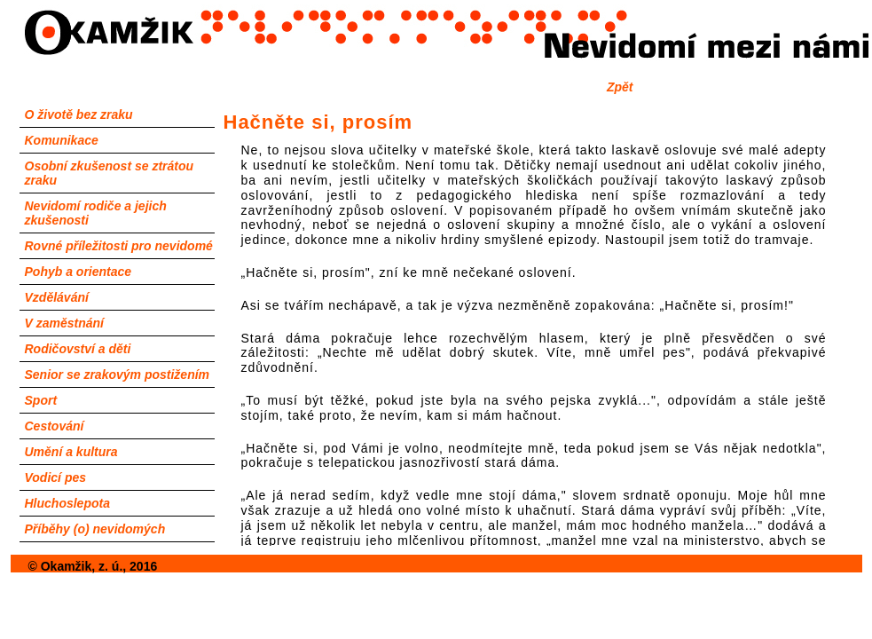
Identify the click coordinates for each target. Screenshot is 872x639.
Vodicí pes (56, 477)
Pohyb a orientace (78, 271)
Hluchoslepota (67, 503)
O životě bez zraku (79, 114)
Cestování (54, 426)
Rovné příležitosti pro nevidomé (119, 246)
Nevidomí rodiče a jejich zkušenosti (96, 213)
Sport (41, 400)
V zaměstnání (64, 323)
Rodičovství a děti (78, 349)
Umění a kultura (71, 452)
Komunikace (61, 140)
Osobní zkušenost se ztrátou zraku (109, 173)
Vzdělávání (57, 297)
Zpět (620, 87)
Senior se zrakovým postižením (117, 374)
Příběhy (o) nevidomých (95, 529)
